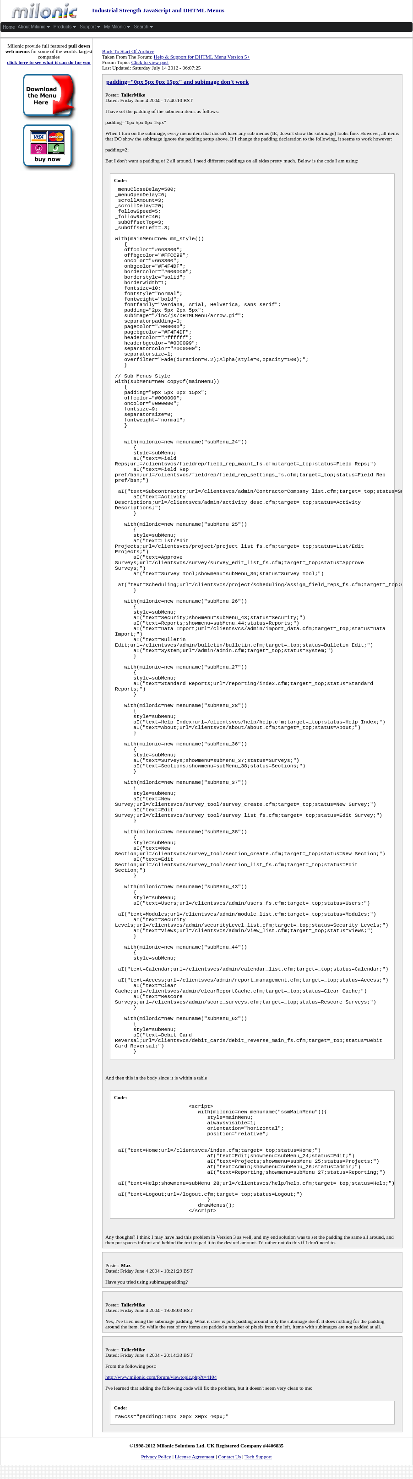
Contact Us (229, 1456)
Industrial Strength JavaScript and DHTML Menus (112, 10)
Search (143, 27)
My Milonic (117, 27)
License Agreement (195, 1456)
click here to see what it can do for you (49, 62)
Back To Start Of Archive (128, 51)
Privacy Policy (156, 1456)
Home (9, 27)
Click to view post (150, 62)
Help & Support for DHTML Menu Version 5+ (202, 56)
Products (65, 27)
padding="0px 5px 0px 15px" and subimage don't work (177, 81)
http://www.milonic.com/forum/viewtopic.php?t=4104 (161, 1377)
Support (90, 27)
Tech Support (258, 1456)
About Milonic (34, 27)
